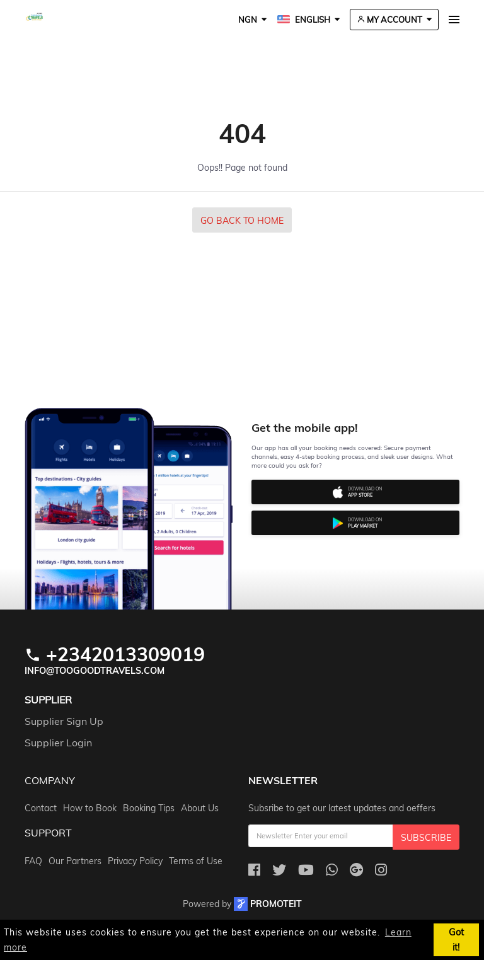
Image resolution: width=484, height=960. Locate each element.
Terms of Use (195, 861)
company (50, 781)
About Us (200, 808)
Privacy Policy (135, 861)
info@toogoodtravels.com (94, 670)
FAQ (33, 861)
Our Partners (75, 861)
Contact (41, 808)
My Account (389, 19)
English (303, 19)
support (48, 833)
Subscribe (426, 837)
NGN (247, 19)
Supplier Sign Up (64, 721)
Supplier (48, 699)
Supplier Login (58, 742)
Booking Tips (149, 808)
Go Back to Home (242, 220)
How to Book (90, 808)
